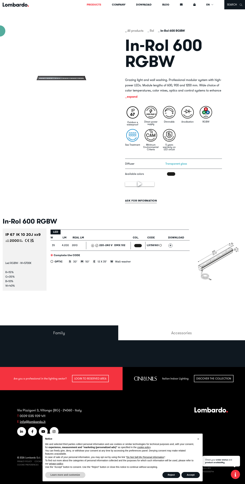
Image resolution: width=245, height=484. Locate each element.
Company (118, 4)
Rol (152, 31)
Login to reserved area (90, 378)
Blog (165, 4)
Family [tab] (59, 332)
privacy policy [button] (56, 463)
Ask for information (141, 200)
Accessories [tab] (181, 332)
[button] (198, 439)
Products (94, 4)
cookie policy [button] (143, 447)
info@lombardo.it (33, 421)
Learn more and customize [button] (65, 474)
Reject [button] (171, 474)
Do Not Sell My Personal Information (145, 457)
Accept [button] (191, 474)
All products (135, 31)
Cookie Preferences (28, 464)
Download (144, 4)
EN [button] (210, 4)
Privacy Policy (24, 461)
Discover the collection (213, 378)
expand (132, 97)
